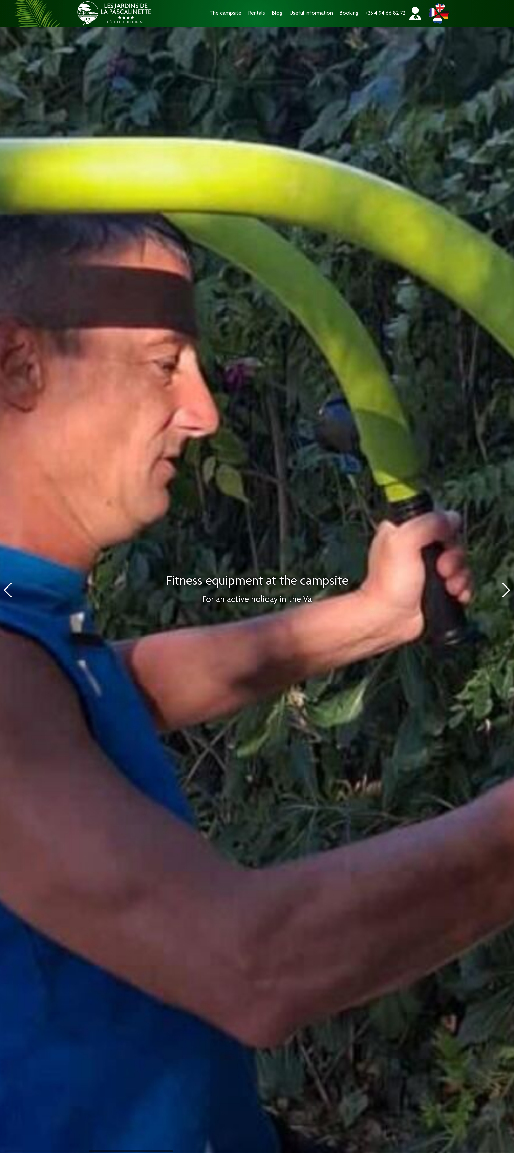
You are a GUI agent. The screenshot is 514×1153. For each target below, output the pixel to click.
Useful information (311, 13)
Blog (277, 13)
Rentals (256, 13)
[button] (506, 590)
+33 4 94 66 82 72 (385, 13)
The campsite (225, 13)
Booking (349, 13)
